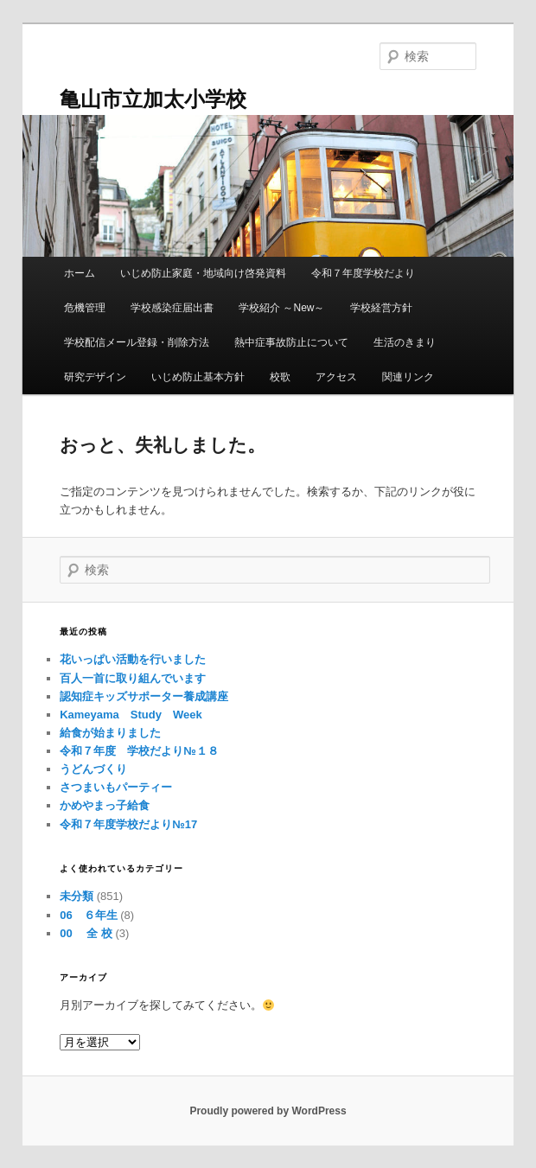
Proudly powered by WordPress (267, 1111)
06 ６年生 (88, 915)
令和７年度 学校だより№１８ (139, 750)
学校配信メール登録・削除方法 (136, 342)
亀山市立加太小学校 (153, 99)
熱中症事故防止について (291, 342)
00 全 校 (86, 933)
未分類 (76, 896)
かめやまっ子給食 (105, 805)
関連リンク (408, 377)
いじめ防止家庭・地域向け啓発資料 (203, 273)
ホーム (79, 273)
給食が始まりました (110, 732)
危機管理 (84, 308)
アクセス (336, 377)
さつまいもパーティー (116, 787)
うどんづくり (93, 769)
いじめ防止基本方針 (198, 377)
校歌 (280, 377)
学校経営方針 (381, 308)
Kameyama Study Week (131, 714)
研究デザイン (95, 377)
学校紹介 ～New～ (281, 308)
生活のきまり (404, 342)
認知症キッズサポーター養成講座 (144, 696)
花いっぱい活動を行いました (133, 659)
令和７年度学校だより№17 (128, 824)
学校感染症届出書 (172, 308)
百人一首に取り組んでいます (133, 678)
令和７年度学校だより (363, 273)
